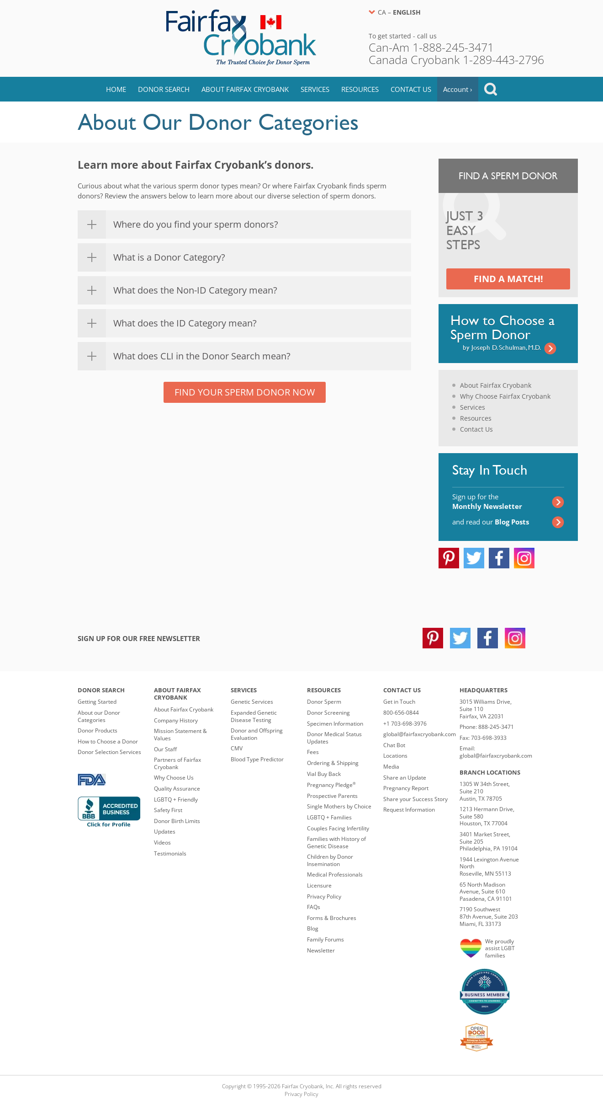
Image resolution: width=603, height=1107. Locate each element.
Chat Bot (394, 745)
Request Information (409, 809)
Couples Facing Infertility (338, 828)
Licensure (319, 885)
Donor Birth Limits (177, 821)
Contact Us (411, 89)
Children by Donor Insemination (330, 860)
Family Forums (325, 939)
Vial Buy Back (324, 774)
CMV (237, 748)
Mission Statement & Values (180, 734)
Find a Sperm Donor (508, 176)
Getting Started (97, 702)
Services (315, 89)
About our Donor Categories (99, 716)
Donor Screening (328, 713)
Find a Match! (508, 279)
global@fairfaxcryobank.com (419, 734)
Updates (164, 831)
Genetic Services (252, 702)
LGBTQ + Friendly (176, 799)
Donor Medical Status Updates (334, 737)
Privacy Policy (324, 896)
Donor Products (97, 730)
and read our (490, 521)
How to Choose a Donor (108, 741)
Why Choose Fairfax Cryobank (505, 396)
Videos (162, 842)
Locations (395, 755)
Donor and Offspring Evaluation (257, 734)
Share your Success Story (415, 799)
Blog (312, 928)
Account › (457, 89)
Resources (360, 89)
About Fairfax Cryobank (245, 89)
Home (116, 89)
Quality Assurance (177, 788)
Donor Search (164, 89)
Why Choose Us (174, 777)
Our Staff (165, 749)
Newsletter (321, 950)
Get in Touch (399, 702)
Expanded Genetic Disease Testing (254, 716)
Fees (313, 752)
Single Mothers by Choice (339, 806)
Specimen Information (335, 723)
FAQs (313, 907)
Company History (176, 720)
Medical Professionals (335, 874)
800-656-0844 (401, 713)
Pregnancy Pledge (331, 785)
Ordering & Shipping (333, 763)
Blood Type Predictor (257, 759)
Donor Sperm (324, 702)
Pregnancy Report (405, 788)
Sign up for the (487, 501)
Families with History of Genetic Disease (336, 842)
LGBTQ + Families (329, 817)
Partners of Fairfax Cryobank (177, 763)
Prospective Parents (332, 796)
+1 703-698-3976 (405, 723)
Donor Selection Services (109, 752)
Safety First (168, 810)
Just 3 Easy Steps (465, 231)
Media (391, 766)
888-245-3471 (496, 727)
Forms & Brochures (331, 918)
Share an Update (404, 777)
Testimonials (170, 853)
